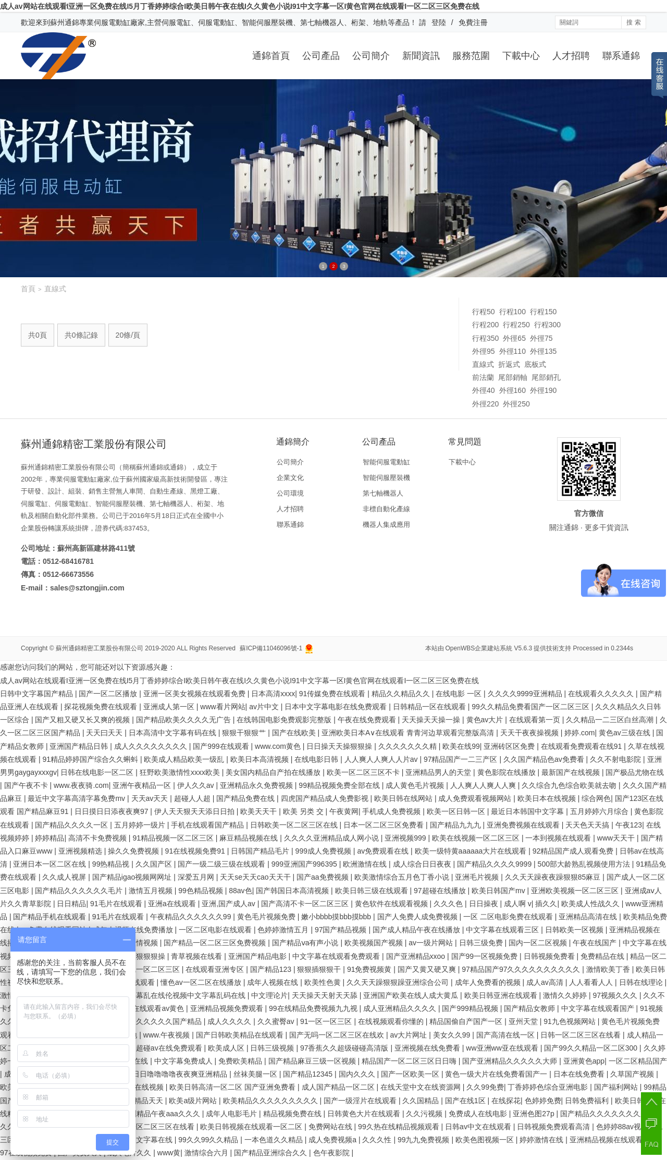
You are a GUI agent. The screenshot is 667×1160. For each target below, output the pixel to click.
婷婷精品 (49, 838)
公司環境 (290, 493)
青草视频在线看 (197, 956)
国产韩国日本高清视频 (293, 890)
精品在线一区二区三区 (144, 969)
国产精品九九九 (456, 825)
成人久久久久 (230, 1021)
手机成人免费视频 (392, 811)
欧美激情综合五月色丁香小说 (402, 877)
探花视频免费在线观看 (101, 706)
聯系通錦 (621, 56)
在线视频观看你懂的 (392, 1021)
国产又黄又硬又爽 (428, 969)
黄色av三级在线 (625, 733)
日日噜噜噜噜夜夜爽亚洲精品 (180, 1074)
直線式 (483, 364)
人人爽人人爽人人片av (382, 759)
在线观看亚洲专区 (216, 969)
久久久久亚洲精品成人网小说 (332, 838)
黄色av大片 (485, 719)
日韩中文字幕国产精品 (37, 693)
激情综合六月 (207, 1153)
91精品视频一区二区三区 (173, 838)
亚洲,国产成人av (229, 903)
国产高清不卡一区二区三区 (306, 903)
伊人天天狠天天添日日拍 (195, 811)
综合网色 (596, 798)
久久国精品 (421, 1100)
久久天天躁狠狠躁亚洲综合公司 (399, 982)
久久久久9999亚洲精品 (526, 693)
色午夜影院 (332, 1153)
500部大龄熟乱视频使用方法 (585, 864)
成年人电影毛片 (232, 1113)
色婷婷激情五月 (284, 929)
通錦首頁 (271, 56)
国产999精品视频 (471, 1008)
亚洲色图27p (534, 1113)
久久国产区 (154, 864)
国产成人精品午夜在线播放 (417, 929)
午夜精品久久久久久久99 (191, 916)
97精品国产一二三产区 (461, 759)
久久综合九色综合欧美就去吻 (570, 785)
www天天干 (617, 838)
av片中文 (265, 706)
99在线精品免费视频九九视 (314, 1008)
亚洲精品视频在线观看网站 (614, 1140)
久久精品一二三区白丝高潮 (611, 719)
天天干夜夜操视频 (530, 733)
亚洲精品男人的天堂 (439, 772)
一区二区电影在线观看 (216, 929)
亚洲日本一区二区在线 (50, 864)
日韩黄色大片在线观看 (364, 1113)
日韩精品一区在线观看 (430, 706)
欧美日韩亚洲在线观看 (501, 995)
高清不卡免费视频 (98, 838)
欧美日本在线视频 (547, 798)
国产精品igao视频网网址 (133, 877)
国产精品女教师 (530, 1008)
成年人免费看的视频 (489, 982)
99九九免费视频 (424, 1140)
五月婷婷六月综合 (600, 811)
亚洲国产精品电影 (258, 956)
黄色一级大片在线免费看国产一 (497, 1074)
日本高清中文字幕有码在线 (173, 733)
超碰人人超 (193, 798)
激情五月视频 (152, 890)
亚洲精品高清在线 (589, 916)
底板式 (535, 364)
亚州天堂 (524, 1021)
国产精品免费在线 (246, 798)
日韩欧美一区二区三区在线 (295, 825)
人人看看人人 (592, 982)
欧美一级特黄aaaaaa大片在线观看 (472, 851)
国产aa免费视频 (323, 877)
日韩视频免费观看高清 (554, 1126)
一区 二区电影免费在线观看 (509, 916)
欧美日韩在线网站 (404, 798)
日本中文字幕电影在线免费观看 (337, 706)
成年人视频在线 (273, 982)
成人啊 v (518, 903)
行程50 (483, 311)
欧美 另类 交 (304, 811)
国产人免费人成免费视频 (418, 916)
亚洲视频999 (406, 838)
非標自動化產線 (386, 509)
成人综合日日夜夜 (423, 864)
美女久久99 (452, 1035)
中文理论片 (269, 995)
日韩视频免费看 (550, 956)
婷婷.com (579, 733)
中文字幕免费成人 (184, 1061)
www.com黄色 (279, 746)
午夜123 (628, 825)
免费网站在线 (331, 1126)
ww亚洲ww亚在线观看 (503, 1048)
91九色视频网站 (570, 1021)
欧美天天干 (259, 811)
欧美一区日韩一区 (457, 811)
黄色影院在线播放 (507, 772)
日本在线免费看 (580, 1074)
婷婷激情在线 (542, 1140)
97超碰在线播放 (440, 890)
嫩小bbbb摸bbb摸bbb (337, 916)
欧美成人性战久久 (591, 903)
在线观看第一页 (535, 719)
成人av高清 (545, 982)
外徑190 (543, 390)
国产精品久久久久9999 (495, 864)
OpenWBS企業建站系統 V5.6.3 (489, 648)
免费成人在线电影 (479, 1113)
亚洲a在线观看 (173, 903)
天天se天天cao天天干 (256, 877)
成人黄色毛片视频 (416, 785)
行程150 (543, 311)
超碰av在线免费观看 (170, 1048)
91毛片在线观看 (117, 903)
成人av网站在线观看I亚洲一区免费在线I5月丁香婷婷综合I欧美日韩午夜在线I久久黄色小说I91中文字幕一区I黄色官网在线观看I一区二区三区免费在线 (239, 6)
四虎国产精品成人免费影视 (325, 798)
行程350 (485, 338)
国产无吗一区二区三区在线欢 (337, 1035)
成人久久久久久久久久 (151, 746)
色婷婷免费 (543, 1100)
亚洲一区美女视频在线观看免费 (195, 693)
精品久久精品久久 (402, 693)
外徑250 (516, 404)
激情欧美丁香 (609, 969)
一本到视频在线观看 (559, 838)
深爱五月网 (197, 877)
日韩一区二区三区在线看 (581, 1035)
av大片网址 (409, 1035)
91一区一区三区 (327, 1021)
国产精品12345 (309, 1074)
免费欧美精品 (241, 1061)
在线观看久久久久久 (602, 693)
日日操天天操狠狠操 (340, 746)
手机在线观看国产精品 (208, 825)
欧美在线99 (461, 746)
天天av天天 (150, 798)
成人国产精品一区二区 (339, 1087)
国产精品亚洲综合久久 (271, 1153)
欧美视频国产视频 (374, 943)
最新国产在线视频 (571, 772)
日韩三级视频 (273, 1048)
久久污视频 (425, 1113)
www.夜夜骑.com (81, 785)
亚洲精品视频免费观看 (227, 1008)
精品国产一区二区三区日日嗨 (410, 1061)
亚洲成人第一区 (169, 706)
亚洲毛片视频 (478, 877)
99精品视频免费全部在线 (340, 785)
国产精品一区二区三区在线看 (148, 1126)
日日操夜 (484, 903)
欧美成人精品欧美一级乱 (185, 759)
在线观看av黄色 (159, 1008)
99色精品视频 (201, 890)
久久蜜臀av (277, 1021)
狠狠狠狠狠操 (144, 956)
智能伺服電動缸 (386, 462)
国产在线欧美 (295, 733)
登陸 (438, 22)
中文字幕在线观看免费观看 (337, 956)
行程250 (516, 324)
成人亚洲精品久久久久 (400, 1008)
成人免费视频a (333, 1140)
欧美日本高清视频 (260, 759)
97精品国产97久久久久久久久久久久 (522, 969)
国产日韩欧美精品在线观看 (241, 1035)
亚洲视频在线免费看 (428, 1048)
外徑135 (543, 351)
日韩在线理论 (642, 982)
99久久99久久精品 (209, 1140)
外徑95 (483, 351)
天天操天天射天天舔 (326, 995)
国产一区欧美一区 (411, 1074)
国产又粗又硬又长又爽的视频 (83, 719)
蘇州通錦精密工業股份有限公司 (99, 648)
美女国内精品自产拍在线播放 (274, 772)
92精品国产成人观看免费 (574, 851)
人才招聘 (571, 56)
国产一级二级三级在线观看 (222, 864)
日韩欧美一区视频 (575, 929)
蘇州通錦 (64, 22)
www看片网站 (222, 706)
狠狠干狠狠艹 (245, 733)
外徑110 (512, 351)
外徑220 (485, 404)
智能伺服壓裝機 (386, 478)
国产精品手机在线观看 (50, 916)
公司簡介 (371, 56)
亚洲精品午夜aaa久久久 (162, 1113)
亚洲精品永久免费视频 (257, 785)
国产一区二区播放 (109, 693)
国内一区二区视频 (539, 943)
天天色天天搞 (588, 825)
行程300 (547, 324)
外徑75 (541, 338)
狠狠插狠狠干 (320, 969)
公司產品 (321, 56)
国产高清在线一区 (506, 1035)
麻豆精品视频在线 (249, 838)
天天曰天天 (105, 733)
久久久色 (449, 903)
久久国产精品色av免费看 (544, 759)
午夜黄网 (344, 811)
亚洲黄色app (583, 1061)
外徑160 (512, 390)
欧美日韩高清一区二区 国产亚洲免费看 (233, 1087)
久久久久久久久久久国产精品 (155, 1021)
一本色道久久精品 (274, 1140)
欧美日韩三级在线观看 (372, 890)
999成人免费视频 (324, 851)
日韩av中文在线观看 (479, 1126)
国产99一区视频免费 (485, 956)
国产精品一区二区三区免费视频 (216, 943)
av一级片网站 (432, 943)
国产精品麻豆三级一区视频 (313, 1061)
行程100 (512, 311)
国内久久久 (358, 1074)
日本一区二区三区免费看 (384, 825)
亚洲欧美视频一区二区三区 (576, 890)
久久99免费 (485, 1087)
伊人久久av (196, 785)
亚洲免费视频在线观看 (524, 825)
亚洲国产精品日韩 (80, 746)
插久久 (546, 903)
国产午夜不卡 (27, 785)
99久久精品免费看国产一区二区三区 (531, 706)
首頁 (28, 289)
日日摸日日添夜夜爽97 (112, 811)
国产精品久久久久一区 (72, 825)
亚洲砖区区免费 (510, 746)
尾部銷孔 (546, 377)
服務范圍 (471, 56)
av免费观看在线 (384, 851)
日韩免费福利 (588, 1100)
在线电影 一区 (460, 693)
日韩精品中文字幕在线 (137, 1140)
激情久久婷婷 (566, 995)
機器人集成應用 (386, 524)
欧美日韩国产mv (499, 890)
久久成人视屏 (65, 877)
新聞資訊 (421, 56)
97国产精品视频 (341, 929)
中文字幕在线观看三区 (503, 929)
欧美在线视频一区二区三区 (477, 838)
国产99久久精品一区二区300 (591, 1048)
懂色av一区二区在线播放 (201, 982)
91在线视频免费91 (196, 851)
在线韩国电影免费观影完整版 (285, 719)
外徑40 (483, 390)
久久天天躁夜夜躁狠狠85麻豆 (553, 877)
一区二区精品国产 (638, 1061)
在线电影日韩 (317, 759)
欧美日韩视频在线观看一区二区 (252, 1126)
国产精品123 (271, 969)
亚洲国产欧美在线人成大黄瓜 (411, 995)
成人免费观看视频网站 (475, 798)
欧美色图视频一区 (485, 1140)
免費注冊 (473, 22)
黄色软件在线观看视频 (392, 903)
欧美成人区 (227, 1048)
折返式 (509, 364)
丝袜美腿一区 (256, 1074)
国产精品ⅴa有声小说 (306, 943)
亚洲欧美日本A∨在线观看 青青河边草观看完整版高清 (409, 733)
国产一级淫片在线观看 (361, 1100)
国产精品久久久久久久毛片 (80, 890)
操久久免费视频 (134, 851)
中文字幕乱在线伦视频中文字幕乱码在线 (181, 995)
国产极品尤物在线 (635, 772)
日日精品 (71, 903)
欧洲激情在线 (366, 864)
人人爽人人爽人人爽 (484, 785)
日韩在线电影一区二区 (97, 772)
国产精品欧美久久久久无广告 (184, 719)
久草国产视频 (633, 1074)
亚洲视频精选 (81, 851)
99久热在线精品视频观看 (399, 1126)
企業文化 (290, 478)
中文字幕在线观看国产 (598, 1008)
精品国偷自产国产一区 (466, 1021)
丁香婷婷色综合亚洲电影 (549, 1087)
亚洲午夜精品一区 (143, 785)
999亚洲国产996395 (305, 864)
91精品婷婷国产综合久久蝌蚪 (91, 759)
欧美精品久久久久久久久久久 (271, 1100)
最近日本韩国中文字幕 (528, 811)
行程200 (485, 324)
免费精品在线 (603, 956)
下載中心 (521, 56)
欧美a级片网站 (194, 1100)
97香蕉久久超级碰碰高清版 (345, 1048)
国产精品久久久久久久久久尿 (608, 1113)
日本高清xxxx (273, 693)
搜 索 (633, 22)
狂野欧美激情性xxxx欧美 (181, 772)
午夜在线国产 (596, 943)
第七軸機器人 (383, 493)
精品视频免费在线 (293, 1113)
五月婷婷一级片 (140, 825)
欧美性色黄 (323, 982)
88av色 (240, 890)
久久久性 (377, 1140)
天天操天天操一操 (432, 719)
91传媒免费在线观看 (333, 693)
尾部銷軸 (512, 377)
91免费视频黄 (370, 969)
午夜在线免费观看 (368, 719)
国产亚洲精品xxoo (416, 956)
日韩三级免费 (482, 943)
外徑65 (514, 338)
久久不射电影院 (616, 759)
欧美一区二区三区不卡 (364, 772)
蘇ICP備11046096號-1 (271, 648)
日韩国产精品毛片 (261, 851)
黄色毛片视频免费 (267, 916)
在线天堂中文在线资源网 (421, 1087)
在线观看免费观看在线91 (582, 746)
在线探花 (506, 1100)
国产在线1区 (466, 1100)
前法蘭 (483, 377)
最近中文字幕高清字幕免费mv (77, 798)
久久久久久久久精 (408, 746)
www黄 (168, 1153)
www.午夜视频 (167, 1035)
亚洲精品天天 (142, 1100)
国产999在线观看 (222, 746)
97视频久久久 (615, 995)
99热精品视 (111, 864)
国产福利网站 (617, 1087)
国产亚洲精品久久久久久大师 (510, 1061)
